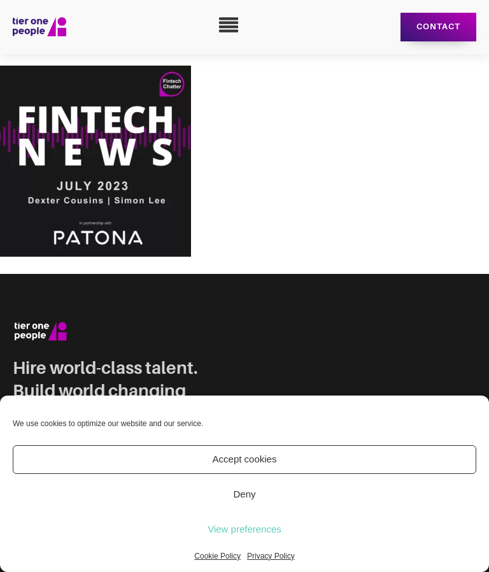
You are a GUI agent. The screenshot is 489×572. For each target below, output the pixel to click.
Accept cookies (245, 459)
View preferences (244, 529)
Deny (244, 494)
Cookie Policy (217, 556)
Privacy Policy (271, 556)
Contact (438, 26)
